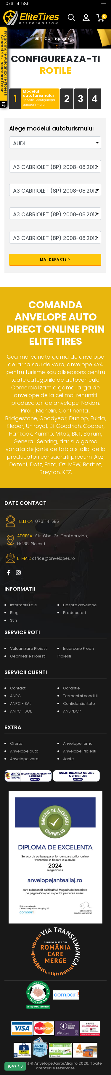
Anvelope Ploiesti (79, 751)
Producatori (74, 612)
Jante (68, 759)
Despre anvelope (80, 605)
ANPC (15, 696)
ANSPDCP (72, 711)
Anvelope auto (24, 751)
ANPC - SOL (21, 711)
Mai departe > (55, 259)
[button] (72, 17)
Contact (17, 688)
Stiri (13, 620)
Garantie (71, 688)
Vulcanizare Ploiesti (29, 648)
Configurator (58, 38)
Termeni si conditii (80, 696)
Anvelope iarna (78, 743)
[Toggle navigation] (104, 3)
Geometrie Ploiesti (28, 656)
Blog (14, 612)
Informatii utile (23, 605)
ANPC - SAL (20, 703)
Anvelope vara (24, 759)
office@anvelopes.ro (53, 558)
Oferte (16, 743)
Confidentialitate (79, 703)
